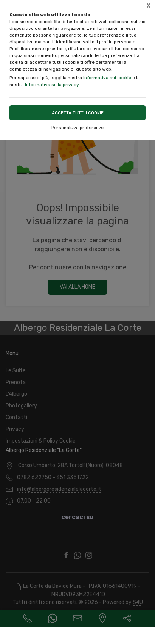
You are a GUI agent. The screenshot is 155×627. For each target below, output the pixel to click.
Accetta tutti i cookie (78, 112)
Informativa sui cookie (107, 77)
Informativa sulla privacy (52, 84)
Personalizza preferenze (77, 127)
